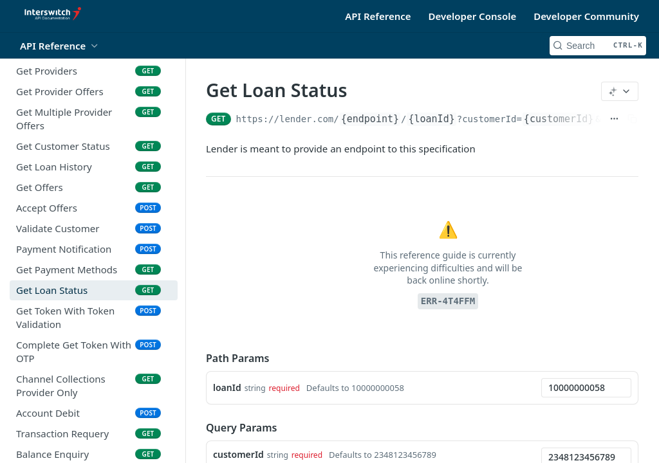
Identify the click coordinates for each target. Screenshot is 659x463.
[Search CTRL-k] (598, 45)
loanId (227, 387)
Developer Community (586, 16)
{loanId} (431, 119)
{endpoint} (370, 119)
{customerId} (558, 119)
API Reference (378, 16)
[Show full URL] (614, 119)
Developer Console (473, 16)
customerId (238, 454)
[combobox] (586, 387)
